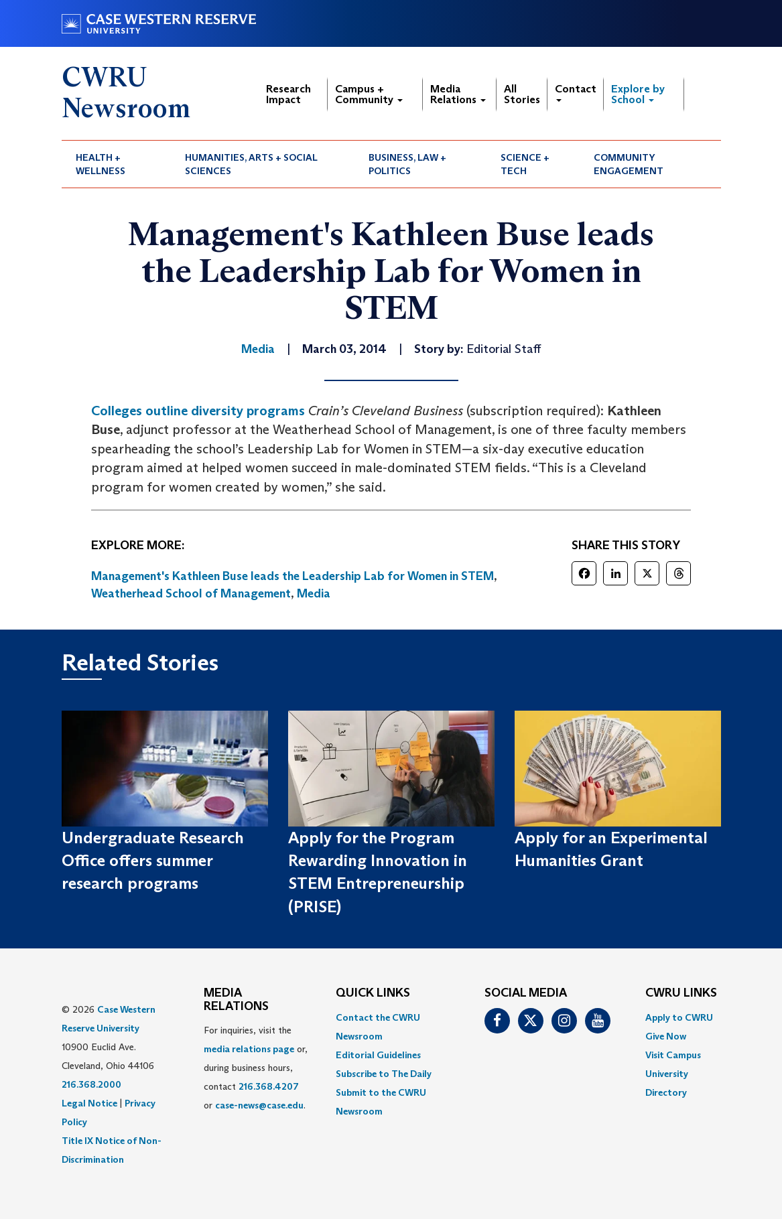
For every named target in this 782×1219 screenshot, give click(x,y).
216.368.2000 (91, 1084)
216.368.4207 (269, 1086)
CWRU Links (681, 993)
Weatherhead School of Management (191, 593)
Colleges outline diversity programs (198, 411)
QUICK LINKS (373, 993)
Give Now (665, 1036)
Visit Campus (673, 1055)
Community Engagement (628, 164)
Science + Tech (525, 164)
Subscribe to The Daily (384, 1074)
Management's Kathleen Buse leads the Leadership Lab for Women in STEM (292, 576)
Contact (575, 92)
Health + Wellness (100, 164)
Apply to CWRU (679, 1017)
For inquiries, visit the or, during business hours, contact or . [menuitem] (256, 1067)
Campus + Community (369, 94)
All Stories (522, 94)
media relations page (249, 1049)
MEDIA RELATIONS (236, 1000)
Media (313, 593)
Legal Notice (89, 1103)
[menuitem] (117, 164)
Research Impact (288, 94)
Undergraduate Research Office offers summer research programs (153, 860)
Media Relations (458, 94)
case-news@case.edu (259, 1105)
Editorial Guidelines (378, 1055)
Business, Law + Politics (407, 164)
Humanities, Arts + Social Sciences (251, 164)
